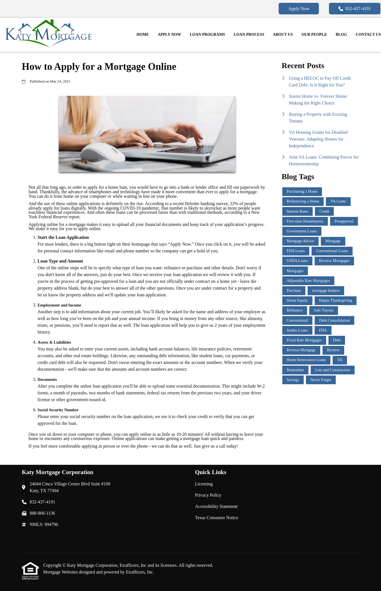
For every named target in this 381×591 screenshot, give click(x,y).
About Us (283, 34)
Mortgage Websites (61, 572)
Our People (314, 34)
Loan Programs (207, 34)
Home (143, 34)
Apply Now (298, 8)
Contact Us (368, 34)
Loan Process (249, 34)
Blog (341, 34)
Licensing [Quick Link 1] (204, 483)
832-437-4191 (355, 8)
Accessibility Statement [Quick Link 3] (216, 506)
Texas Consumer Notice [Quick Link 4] (216, 517)
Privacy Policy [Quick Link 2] (208, 495)
